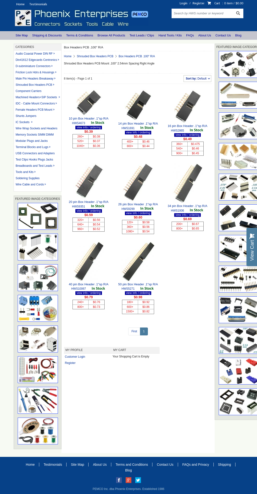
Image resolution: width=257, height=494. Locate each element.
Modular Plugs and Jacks (32, 141)
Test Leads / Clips (141, 35)
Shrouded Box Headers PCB (34, 84)
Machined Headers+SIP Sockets (37, 97)
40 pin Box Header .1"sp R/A (88, 284)
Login (183, 3)
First (134, 331)
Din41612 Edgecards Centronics (36, 60)
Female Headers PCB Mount (34, 109)
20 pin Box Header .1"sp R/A (88, 202)
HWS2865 (177, 130)
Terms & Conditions (79, 35)
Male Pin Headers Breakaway (34, 78)
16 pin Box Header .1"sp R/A (187, 126)
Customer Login (75, 356)
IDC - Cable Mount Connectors (35, 103)
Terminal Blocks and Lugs (32, 147)
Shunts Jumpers (26, 116)
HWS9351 (78, 206)
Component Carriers (28, 91)
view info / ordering (89, 127)
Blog (238, 35)
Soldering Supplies (27, 178)
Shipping (224, 464)
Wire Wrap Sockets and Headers (36, 128)
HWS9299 (128, 209)
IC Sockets (23, 122)
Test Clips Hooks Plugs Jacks (34, 159)
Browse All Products (111, 35)
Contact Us (223, 35)
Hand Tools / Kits (170, 35)
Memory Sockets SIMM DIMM (35, 134)
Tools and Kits (25, 172)
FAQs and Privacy (195, 464)
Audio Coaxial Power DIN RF (34, 53)
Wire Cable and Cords (30, 184)
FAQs (190, 35)
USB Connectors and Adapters (35, 153)
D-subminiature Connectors (33, 66)
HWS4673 (78, 123)
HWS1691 (128, 128)
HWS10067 (78, 288)
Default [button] (196, 78)
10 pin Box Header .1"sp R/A (88, 118)
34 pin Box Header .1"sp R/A (187, 206)
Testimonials (38, 4)
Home (20, 4)
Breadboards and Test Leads (34, 165)
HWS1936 (177, 210)
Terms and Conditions (132, 464)
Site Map (22, 35)
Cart (217, 3)
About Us (204, 35)
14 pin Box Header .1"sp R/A (138, 123)
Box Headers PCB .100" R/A (137, 56)
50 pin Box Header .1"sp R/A (138, 284)
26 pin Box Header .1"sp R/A (138, 204)
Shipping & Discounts (47, 35)
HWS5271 (128, 288)
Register (198, 3)
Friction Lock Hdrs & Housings (35, 72)
